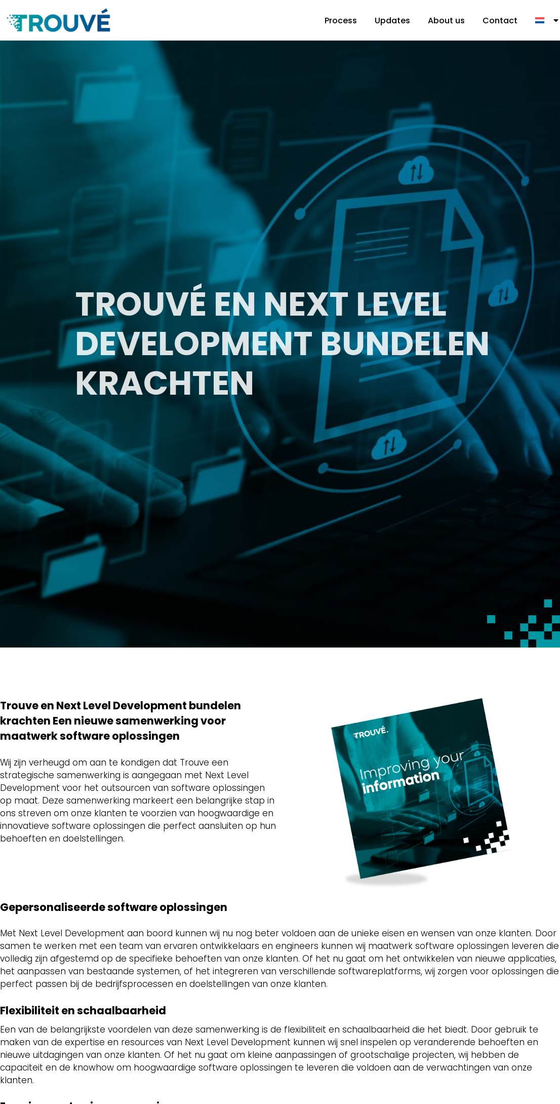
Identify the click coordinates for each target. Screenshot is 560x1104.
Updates (392, 20)
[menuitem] (547, 20)
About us (446, 20)
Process (341, 20)
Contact (500, 20)
